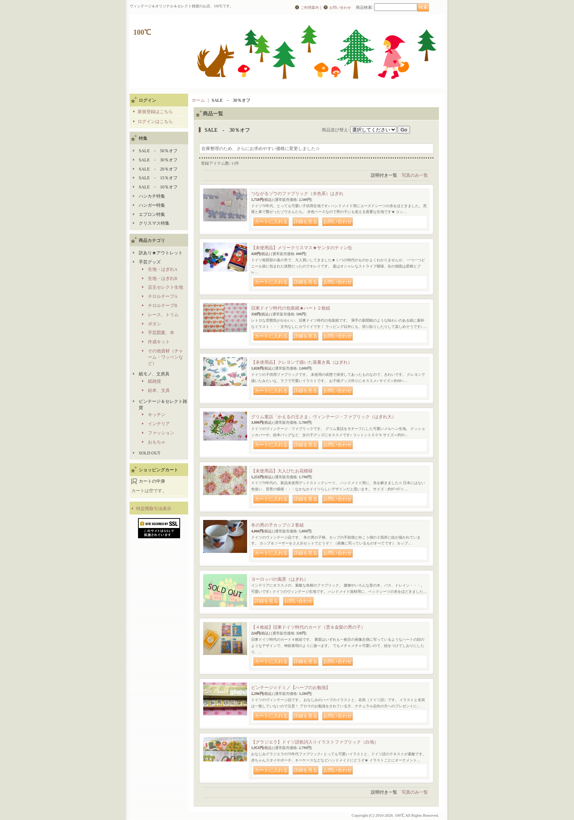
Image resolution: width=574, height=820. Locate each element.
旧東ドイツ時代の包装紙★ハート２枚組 (290, 308)
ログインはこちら (155, 121)
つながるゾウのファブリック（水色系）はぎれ (297, 193)
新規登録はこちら (155, 111)
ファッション (161, 432)
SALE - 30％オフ (158, 159)
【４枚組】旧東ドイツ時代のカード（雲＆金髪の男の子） (308, 627)
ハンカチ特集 (152, 196)
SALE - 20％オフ (158, 169)
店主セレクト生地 (165, 287)
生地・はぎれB (162, 278)
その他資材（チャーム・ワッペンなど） (165, 357)
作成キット (159, 341)
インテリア (159, 423)
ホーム (198, 100)
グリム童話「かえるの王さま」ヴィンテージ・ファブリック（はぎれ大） (323, 416)
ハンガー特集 (152, 205)
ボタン (154, 323)
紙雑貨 (154, 381)
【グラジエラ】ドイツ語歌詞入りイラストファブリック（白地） (315, 742)
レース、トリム (163, 314)
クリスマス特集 (154, 223)
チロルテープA (163, 296)
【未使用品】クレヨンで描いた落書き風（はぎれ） (301, 362)
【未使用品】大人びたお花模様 (282, 470)
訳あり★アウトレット (161, 252)
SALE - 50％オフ (158, 150)
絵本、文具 (159, 390)
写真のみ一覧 (415, 175)
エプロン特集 (152, 214)
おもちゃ (156, 442)
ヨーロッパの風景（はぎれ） (279, 579)
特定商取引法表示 (153, 508)
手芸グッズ (150, 262)
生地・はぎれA (163, 269)
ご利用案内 (310, 7)
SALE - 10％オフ (158, 187)
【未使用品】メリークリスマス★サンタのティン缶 (301, 247)
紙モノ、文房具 (154, 374)
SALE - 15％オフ (158, 177)
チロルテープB (162, 305)
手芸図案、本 (161, 332)
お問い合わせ (340, 7)
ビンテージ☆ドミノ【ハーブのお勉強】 (290, 687)
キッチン (156, 414)
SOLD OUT (149, 453)
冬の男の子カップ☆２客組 (277, 525)
